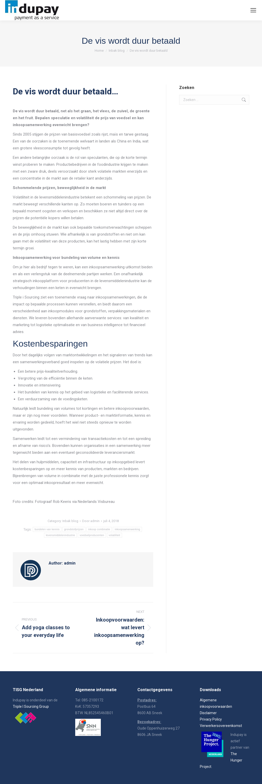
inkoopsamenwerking (127, 529)
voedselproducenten (92, 535)
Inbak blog (70, 521)
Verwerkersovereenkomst (221, 726)
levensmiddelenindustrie (60, 535)
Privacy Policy (211, 719)
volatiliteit (114, 535)
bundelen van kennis (47, 529)
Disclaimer (208, 713)
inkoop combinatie (99, 529)
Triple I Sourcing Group (31, 706)
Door (91, 521)
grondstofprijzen (74, 529)
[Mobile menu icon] (253, 10)
